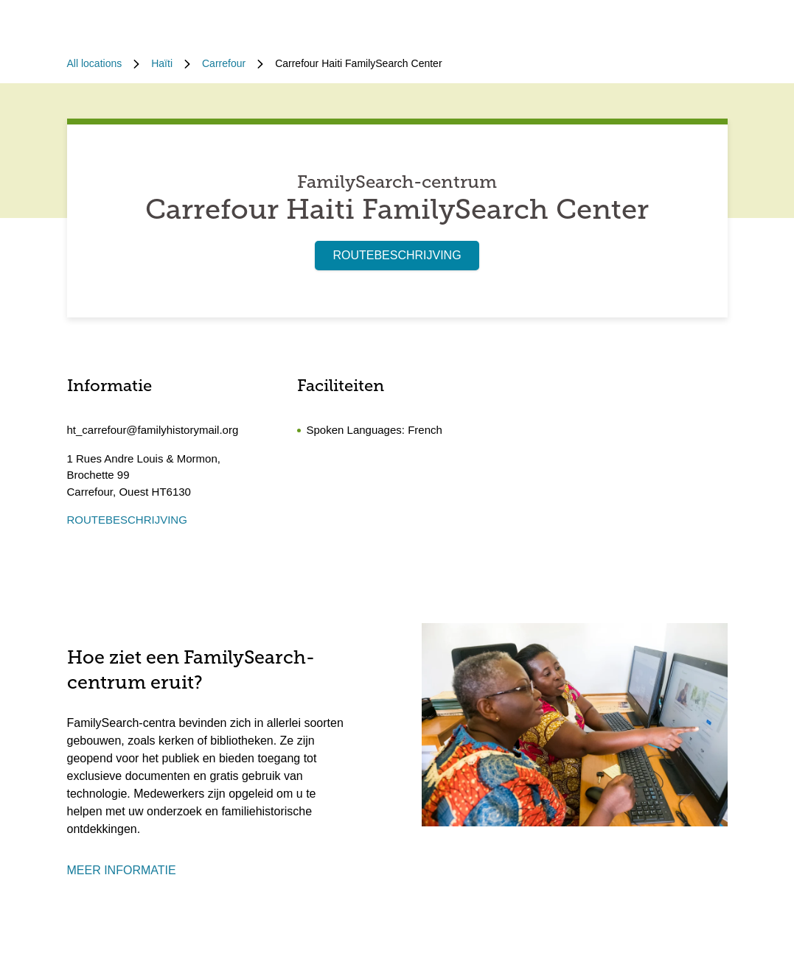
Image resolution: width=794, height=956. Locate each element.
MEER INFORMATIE (121, 870)
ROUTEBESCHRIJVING (396, 255)
